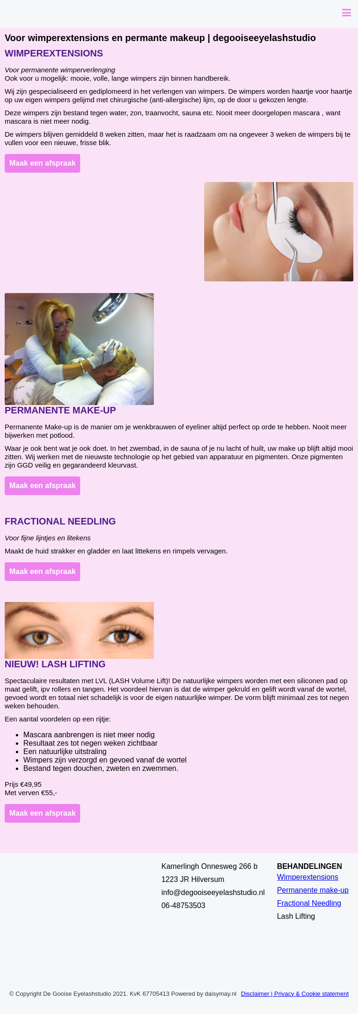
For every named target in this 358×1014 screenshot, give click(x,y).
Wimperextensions (54, 53)
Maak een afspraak (42, 163)
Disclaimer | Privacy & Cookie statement (295, 993)
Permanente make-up (60, 410)
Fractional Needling (60, 521)
